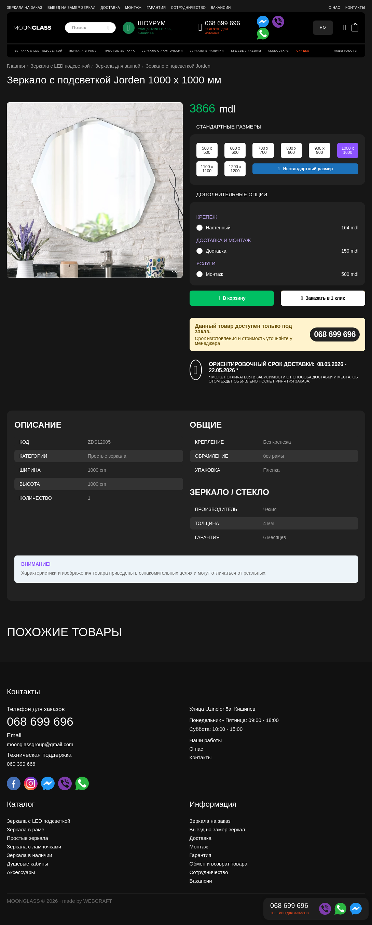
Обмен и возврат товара (219, 864)
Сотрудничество (188, 8)
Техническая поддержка (39, 755)
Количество (35, 498)
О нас (334, 8)
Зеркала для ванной (117, 66)
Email (14, 735)
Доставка (110, 8)
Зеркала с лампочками (162, 50)
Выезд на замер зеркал (71, 8)
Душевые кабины (246, 50)
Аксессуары (279, 50)
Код (24, 442)
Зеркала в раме (83, 50)
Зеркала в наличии (207, 50)
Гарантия (156, 8)
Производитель (216, 509)
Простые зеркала (119, 50)
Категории (33, 456)
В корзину (234, 298)
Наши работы (345, 50)
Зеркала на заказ (24, 8)
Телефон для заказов (36, 709)
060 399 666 (21, 764)
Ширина (30, 470)
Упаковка (207, 470)
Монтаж (133, 8)
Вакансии (221, 8)
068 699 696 (335, 334)
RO (323, 27)
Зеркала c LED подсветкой (39, 50)
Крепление (209, 442)
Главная (16, 66)
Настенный (218, 227)
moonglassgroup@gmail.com (40, 744)
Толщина (207, 523)
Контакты (355, 8)
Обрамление (212, 456)
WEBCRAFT (97, 901)
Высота (29, 484)
